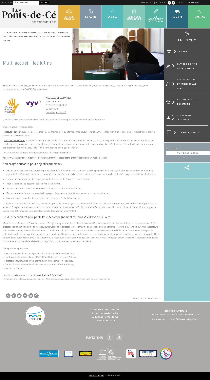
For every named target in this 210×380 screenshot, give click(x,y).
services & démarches (134, 13)
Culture (177, 12)
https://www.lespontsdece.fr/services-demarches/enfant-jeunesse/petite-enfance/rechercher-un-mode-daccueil (55, 157)
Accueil (7, 32)
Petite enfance (11, 36)
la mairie (90, 12)
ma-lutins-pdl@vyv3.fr (56, 112)
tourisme (199, 12)
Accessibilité (147, 2)
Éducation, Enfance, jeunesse (51, 32)
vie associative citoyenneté (155, 15)
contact (181, 2)
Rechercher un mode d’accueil (35, 36)
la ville (112, 12)
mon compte (193, 2)
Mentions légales (96, 375)
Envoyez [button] (44, 2)
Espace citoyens (69, 13)
